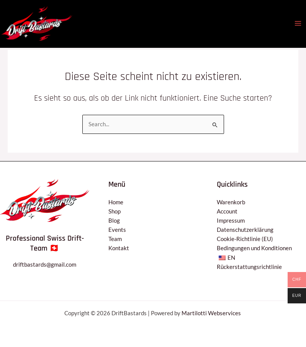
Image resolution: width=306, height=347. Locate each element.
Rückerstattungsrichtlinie (249, 267)
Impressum (231, 220)
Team (115, 239)
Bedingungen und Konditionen (254, 248)
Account (227, 211)
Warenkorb (231, 202)
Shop (114, 211)
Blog (114, 220)
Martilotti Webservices (212, 313)
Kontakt (118, 248)
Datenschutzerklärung (245, 229)
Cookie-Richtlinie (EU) (245, 239)
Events (117, 229)
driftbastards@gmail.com (44, 264)
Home (115, 202)
